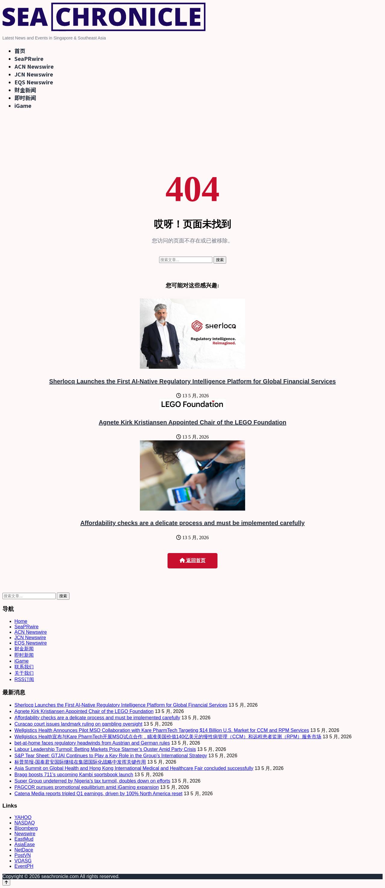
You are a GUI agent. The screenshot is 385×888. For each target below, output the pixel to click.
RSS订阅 (24, 679)
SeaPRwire (28, 58)
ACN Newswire (34, 66)
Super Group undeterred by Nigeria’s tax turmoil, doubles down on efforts (92, 780)
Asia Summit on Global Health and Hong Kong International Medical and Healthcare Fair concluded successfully (133, 768)
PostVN (22, 855)
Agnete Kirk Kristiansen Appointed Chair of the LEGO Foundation (192, 422)
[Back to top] (6, 882)
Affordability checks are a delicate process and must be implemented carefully (192, 523)
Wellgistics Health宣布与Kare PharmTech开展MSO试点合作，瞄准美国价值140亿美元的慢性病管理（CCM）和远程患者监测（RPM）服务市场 (167, 736)
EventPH (23, 866)
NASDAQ (24, 822)
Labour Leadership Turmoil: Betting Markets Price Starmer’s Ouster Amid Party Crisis (105, 749)
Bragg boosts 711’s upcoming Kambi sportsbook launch (73, 774)
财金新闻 (25, 90)
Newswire (24, 833)
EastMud (23, 839)
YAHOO (23, 817)
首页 (19, 51)
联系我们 (24, 666)
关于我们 (24, 673)
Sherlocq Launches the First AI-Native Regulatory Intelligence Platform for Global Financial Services (192, 381)
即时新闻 (25, 98)
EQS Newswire (33, 82)
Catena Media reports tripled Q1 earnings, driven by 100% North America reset (98, 793)
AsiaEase (24, 844)
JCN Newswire (33, 74)
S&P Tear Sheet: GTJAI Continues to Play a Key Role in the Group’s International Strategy (110, 755)
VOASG (23, 860)
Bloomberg (26, 828)
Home (20, 621)
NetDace (23, 849)
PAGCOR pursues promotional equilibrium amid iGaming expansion (86, 787)
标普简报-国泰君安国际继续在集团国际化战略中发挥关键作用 (80, 761)
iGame (22, 105)
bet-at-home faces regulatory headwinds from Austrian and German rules (92, 743)
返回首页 (192, 560)
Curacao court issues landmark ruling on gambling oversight (78, 724)
